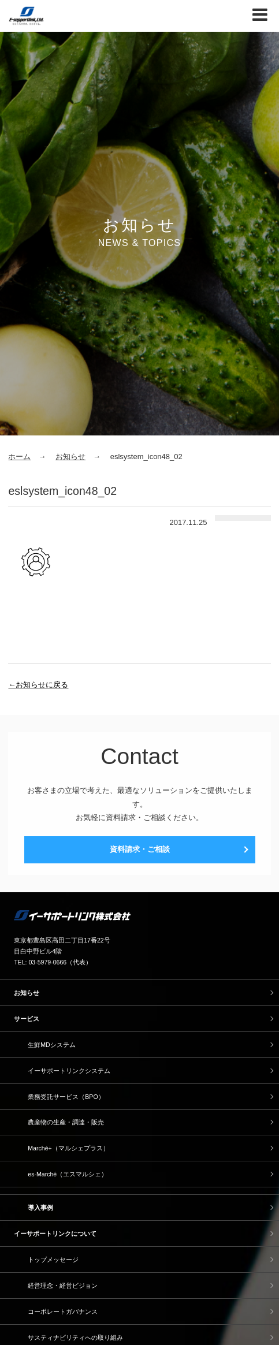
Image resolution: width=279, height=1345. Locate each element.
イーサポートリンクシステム (69, 1070)
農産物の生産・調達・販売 (66, 1122)
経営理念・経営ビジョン (63, 1285)
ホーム (19, 456)
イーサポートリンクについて (55, 1233)
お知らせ (70, 456)
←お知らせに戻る (38, 684)
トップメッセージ (53, 1259)
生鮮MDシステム (51, 1044)
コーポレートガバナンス (63, 1311)
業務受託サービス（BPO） (66, 1096)
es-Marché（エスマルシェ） (67, 1174)
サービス (26, 1018)
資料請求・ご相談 (140, 849)
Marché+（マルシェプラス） (68, 1148)
